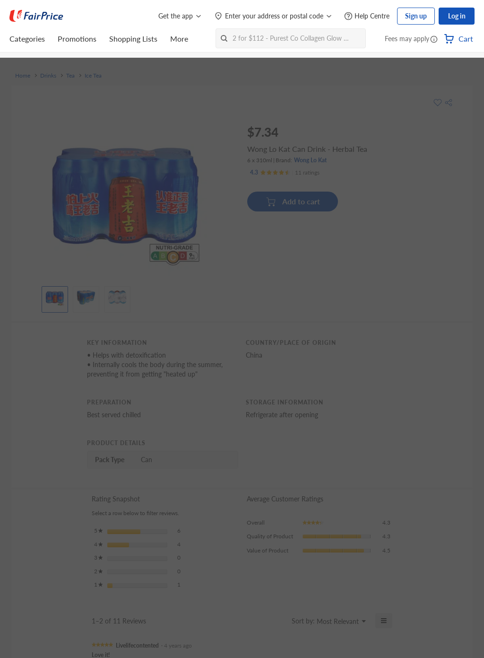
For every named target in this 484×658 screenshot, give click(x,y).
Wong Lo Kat (310, 160)
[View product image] (55, 297)
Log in (457, 16)
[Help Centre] (366, 16)
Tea (70, 76)
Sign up (416, 16)
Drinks (48, 76)
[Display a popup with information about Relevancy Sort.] (278, 620)
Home (22, 76)
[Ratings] (284, 172)
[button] (434, 39)
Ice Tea (93, 76)
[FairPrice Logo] (36, 16)
